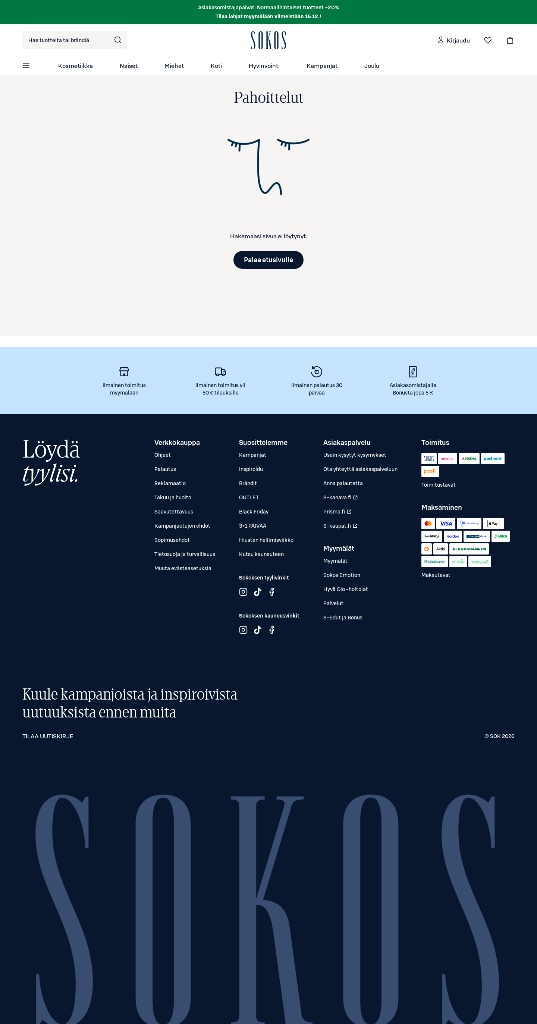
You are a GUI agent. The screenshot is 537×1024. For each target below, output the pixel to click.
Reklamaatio (170, 483)
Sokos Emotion (341, 575)
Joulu (371, 65)
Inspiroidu (251, 469)
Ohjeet (162, 455)
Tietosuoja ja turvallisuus (184, 554)
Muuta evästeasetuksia (182, 568)
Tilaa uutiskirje (47, 736)
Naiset (129, 65)
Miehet (174, 65)
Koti (216, 65)
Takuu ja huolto (172, 497)
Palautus (165, 469)
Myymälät (335, 560)
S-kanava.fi (341, 499)
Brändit (248, 483)
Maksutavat (435, 575)
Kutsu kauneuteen (261, 554)
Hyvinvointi (264, 65)
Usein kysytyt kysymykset (354, 455)
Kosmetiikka (75, 65)
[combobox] (74, 40)
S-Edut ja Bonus (342, 617)
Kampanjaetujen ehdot (182, 525)
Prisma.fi (341, 513)
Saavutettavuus (173, 511)
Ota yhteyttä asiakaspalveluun (360, 469)
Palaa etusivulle (268, 259)
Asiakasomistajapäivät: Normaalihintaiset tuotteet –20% (268, 7)
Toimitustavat (438, 484)
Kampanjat (322, 65)
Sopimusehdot (172, 540)
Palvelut (333, 603)
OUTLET (249, 497)
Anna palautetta (343, 483)
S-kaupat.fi (341, 527)
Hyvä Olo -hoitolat (345, 589)
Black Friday (253, 511)
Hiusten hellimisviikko (266, 540)
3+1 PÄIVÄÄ (252, 525)
